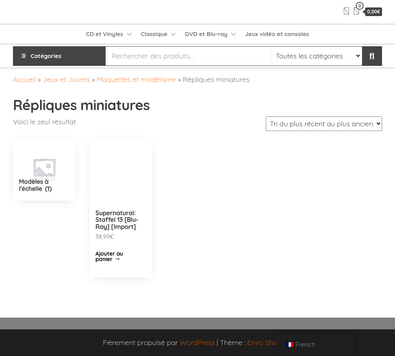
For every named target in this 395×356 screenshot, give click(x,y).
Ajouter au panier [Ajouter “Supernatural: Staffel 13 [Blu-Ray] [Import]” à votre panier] (109, 256)
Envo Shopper (269, 342)
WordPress (197, 342)
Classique (154, 34)
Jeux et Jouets (66, 79)
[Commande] (324, 123)
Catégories (46, 56)
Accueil (24, 79)
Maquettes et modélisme (136, 79)
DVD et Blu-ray (206, 34)
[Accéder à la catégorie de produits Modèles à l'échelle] (44, 169)
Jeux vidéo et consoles (277, 34)
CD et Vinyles (104, 34)
